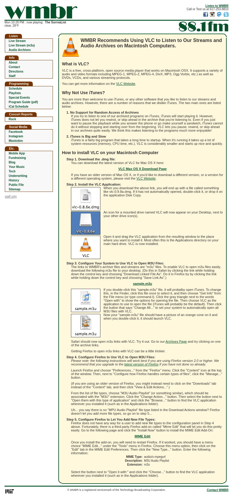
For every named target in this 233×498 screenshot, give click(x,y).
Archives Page (176, 341)
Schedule (15, 88)
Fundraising (17, 158)
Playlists (15, 93)
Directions (16, 71)
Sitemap (14, 189)
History (14, 180)
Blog (12, 162)
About (13, 62)
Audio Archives (20, 50)
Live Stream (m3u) (22, 45)
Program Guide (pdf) (23, 102)
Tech (12, 171)
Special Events (19, 97)
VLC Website (125, 83)
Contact (14, 67)
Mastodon (16, 140)
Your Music (17, 166)
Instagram (16, 136)
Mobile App (17, 153)
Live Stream (17, 41)
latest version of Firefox (141, 364)
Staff (12, 76)
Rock (12, 119)
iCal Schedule (19, 106)
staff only (11, 196)
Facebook (16, 131)
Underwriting (18, 175)
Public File (16, 184)
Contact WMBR (217, 490)
